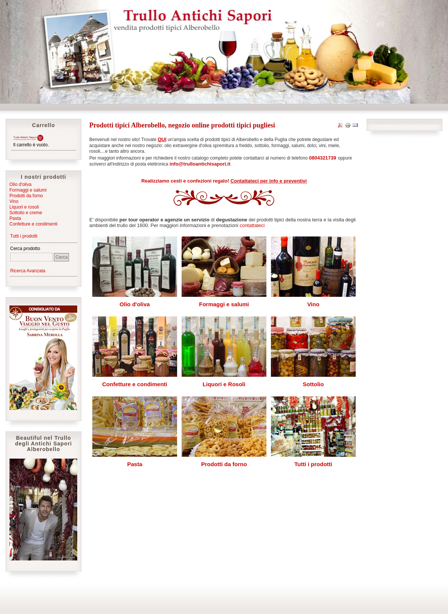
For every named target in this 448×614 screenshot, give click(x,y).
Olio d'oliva (20, 184)
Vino (13, 201)
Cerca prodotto (25, 248)
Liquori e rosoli (24, 207)
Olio (124, 304)
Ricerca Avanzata (27, 270)
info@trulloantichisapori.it (200, 164)
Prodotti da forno (26, 195)
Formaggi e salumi (28, 190)
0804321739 (322, 158)
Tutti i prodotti (23, 236)
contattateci (252, 225)
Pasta (15, 218)
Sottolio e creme (25, 212)
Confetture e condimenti (33, 224)
